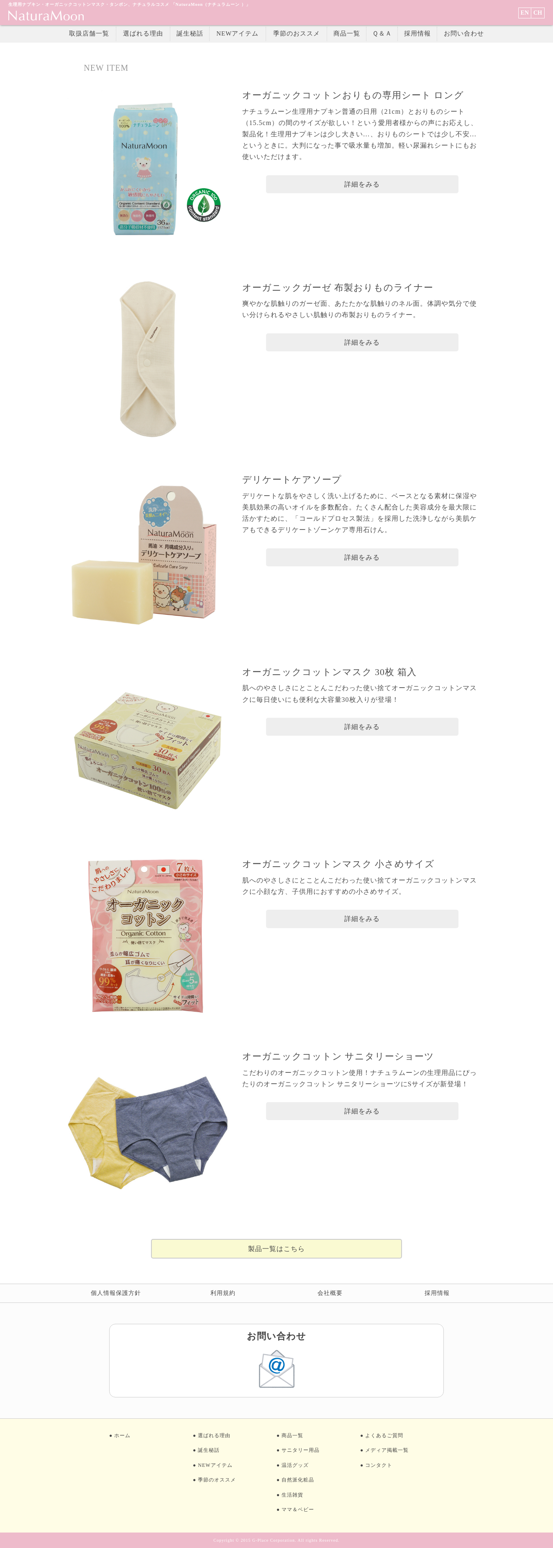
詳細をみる (362, 184)
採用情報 (417, 33)
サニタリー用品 (301, 1450)
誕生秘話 (190, 33)
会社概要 (330, 1293)
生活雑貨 (292, 1495)
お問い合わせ (464, 33)
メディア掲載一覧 (387, 1450)
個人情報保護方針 (116, 1293)
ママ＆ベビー (298, 1509)
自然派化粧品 (298, 1480)
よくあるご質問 (384, 1435)
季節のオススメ (217, 1480)
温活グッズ (295, 1465)
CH (537, 13)
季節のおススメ (296, 33)
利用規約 (223, 1293)
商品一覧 (346, 33)
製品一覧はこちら (276, 1248)
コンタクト (378, 1465)
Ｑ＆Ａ (382, 33)
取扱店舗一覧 (89, 33)
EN (525, 13)
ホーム (122, 1435)
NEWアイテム (237, 33)
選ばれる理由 (143, 33)
